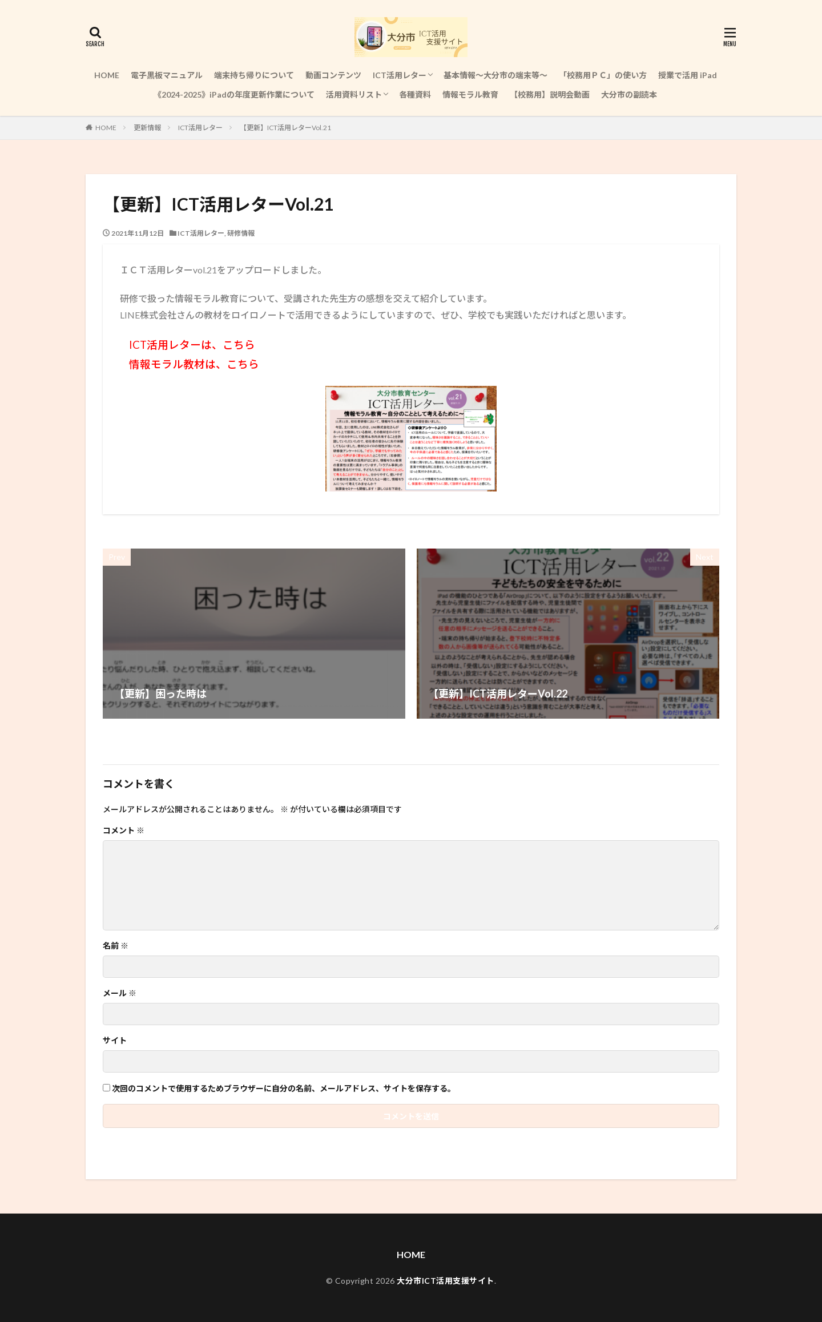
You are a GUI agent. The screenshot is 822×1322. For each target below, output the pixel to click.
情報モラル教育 (470, 94)
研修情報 (241, 233)
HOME (106, 75)
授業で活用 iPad (687, 75)
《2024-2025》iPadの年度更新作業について (234, 94)
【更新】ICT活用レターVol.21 (285, 127)
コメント (123, 831)
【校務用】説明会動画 (550, 94)
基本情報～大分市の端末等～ (495, 75)
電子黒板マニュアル (167, 75)
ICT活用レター (399, 75)
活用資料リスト (354, 94)
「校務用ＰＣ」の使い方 (603, 75)
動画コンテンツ (333, 75)
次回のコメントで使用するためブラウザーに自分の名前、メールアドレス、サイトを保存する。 (284, 1089)
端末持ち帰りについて (254, 75)
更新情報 (147, 127)
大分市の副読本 (629, 94)
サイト (115, 1041)
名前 (115, 946)
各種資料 (415, 94)
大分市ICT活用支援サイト (445, 1280)
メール (119, 993)
